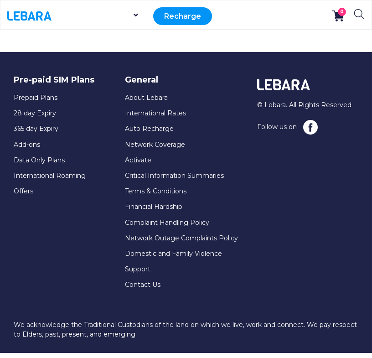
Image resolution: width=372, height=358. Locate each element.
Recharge (185, 16)
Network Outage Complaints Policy (181, 238)
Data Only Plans (39, 160)
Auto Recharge (149, 129)
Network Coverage (155, 144)
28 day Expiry (35, 113)
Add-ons (27, 144)
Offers (23, 191)
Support (271, 16)
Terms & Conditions (155, 191)
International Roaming (50, 175)
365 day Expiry (36, 129)
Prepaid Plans (35, 97)
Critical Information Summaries (174, 175)
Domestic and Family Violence (173, 253)
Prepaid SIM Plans (107, 16)
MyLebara (310, 16)
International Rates (155, 113)
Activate (235, 16)
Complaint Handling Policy (167, 222)
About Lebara (146, 97)
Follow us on (287, 127)
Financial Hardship (153, 206)
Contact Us (142, 284)
